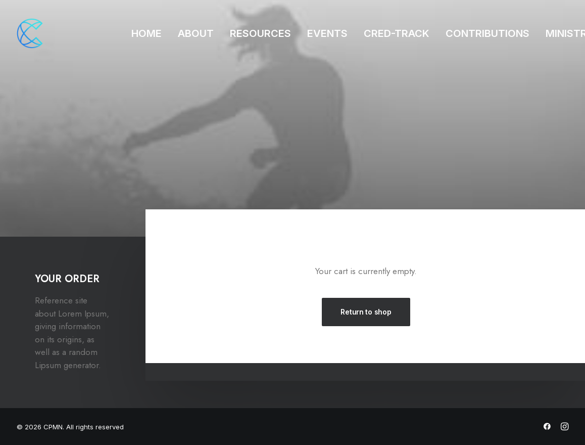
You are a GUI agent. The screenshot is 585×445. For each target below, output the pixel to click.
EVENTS (327, 33)
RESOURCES (260, 33)
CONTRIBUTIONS (487, 33)
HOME (146, 33)
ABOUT (196, 33)
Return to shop (365, 311)
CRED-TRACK (396, 33)
